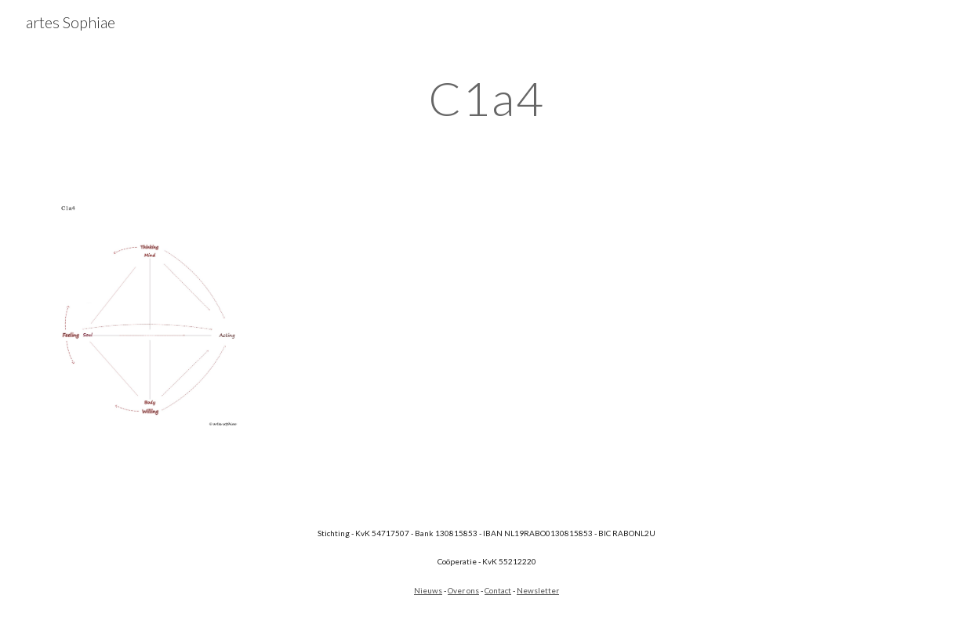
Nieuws (428, 590)
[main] (486, 98)
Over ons (463, 590)
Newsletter (538, 590)
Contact (498, 590)
